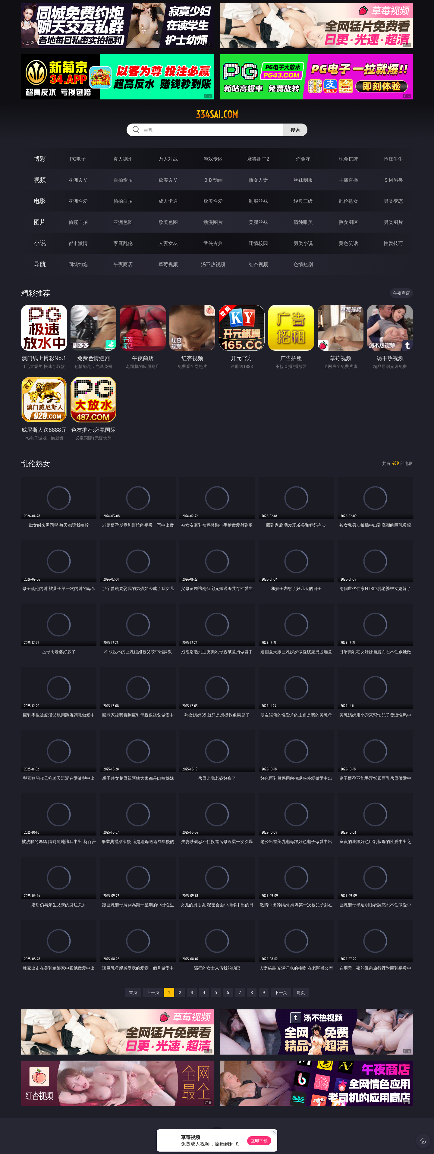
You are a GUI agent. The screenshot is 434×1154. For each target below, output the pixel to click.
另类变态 (393, 201)
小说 (40, 243)
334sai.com (217, 114)
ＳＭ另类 (393, 180)
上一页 (153, 992)
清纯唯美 (303, 222)
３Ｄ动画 (213, 180)
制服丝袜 (258, 201)
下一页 (281, 992)
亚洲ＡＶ (78, 180)
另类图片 (393, 222)
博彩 (40, 159)
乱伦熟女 (348, 201)
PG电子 (78, 158)
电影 (40, 201)
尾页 (301, 992)
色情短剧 (303, 264)
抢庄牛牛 (393, 158)
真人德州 (123, 158)
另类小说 (303, 243)
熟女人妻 (258, 180)
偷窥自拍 (78, 222)
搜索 (295, 130)
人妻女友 (168, 243)
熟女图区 (348, 222)
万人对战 (168, 158)
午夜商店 (123, 264)
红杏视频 (258, 264)
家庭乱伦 (123, 243)
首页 (133, 992)
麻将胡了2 (258, 158)
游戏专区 (213, 158)
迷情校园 (258, 243)
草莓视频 (168, 264)
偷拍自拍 (123, 201)
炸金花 (303, 158)
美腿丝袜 (258, 222)
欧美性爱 (213, 201)
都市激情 (78, 243)
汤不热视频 (213, 264)
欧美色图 (168, 222)
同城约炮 (78, 264)
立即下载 (259, 1140)
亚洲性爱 (78, 201)
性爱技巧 (393, 243)
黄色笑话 (348, 243)
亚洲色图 (123, 222)
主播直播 (348, 180)
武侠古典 (213, 243)
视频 (40, 180)
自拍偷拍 (123, 180)
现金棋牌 (348, 158)
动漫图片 (213, 222)
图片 (40, 222)
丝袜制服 (303, 180)
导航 (40, 264)
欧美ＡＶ (168, 180)
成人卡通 (168, 201)
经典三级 (303, 201)
